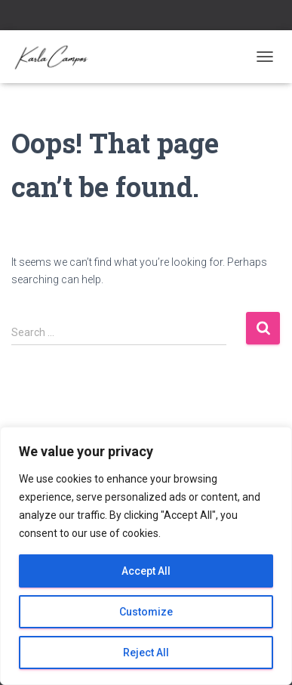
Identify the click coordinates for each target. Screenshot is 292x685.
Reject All (146, 652)
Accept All (146, 571)
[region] (146, 556)
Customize (146, 612)
